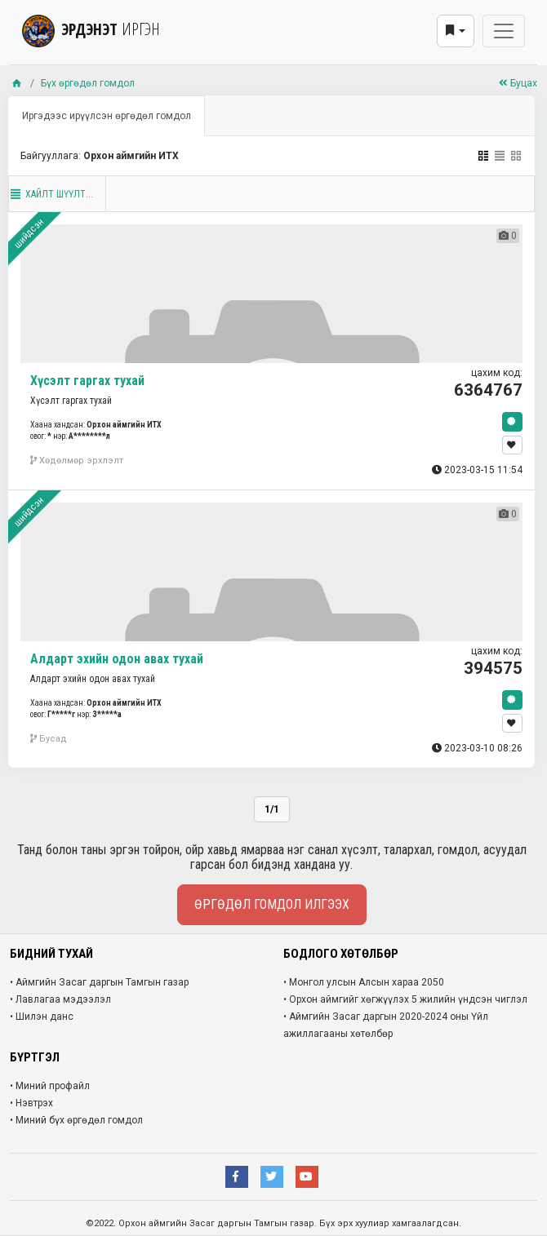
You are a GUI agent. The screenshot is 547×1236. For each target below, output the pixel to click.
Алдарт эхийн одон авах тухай (116, 659)
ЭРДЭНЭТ (91, 29)
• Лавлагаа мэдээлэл (60, 999)
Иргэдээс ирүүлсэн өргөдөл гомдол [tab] (106, 116)
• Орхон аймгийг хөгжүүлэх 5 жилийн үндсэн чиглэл (405, 999)
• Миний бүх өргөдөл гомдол (76, 1120)
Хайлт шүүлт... (51, 194)
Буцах (518, 83)
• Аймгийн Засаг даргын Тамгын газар (99, 982)
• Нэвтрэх (31, 1103)
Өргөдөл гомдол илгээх (271, 904)
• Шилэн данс (41, 1016)
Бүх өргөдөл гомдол (88, 83)
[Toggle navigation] (504, 31)
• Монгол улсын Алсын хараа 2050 (363, 982)
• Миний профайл (50, 1086)
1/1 (272, 809)
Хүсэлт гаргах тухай (87, 380)
